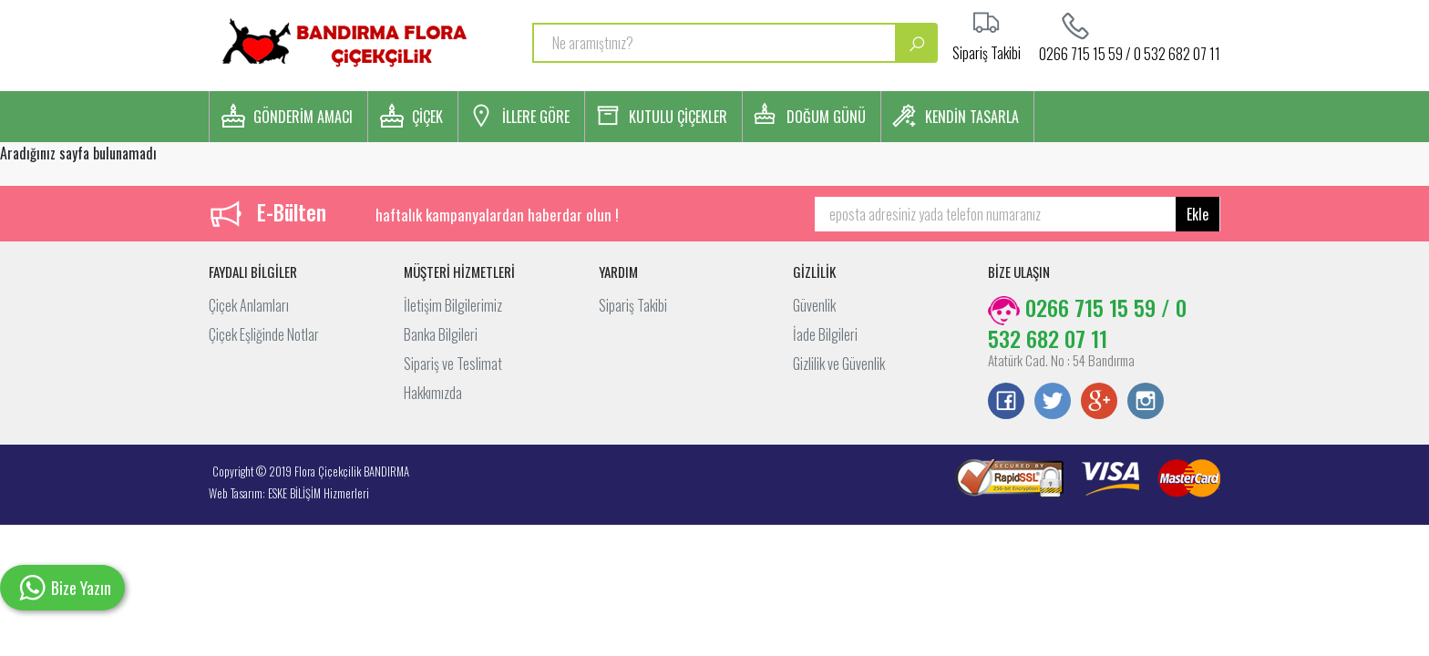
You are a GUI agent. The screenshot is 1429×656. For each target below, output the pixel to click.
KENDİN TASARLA (972, 117)
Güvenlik (814, 305)
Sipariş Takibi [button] (986, 51)
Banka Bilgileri (441, 334)
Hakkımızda (433, 393)
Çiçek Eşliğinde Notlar (264, 334)
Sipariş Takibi (633, 305)
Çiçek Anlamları (249, 305)
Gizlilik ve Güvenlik (839, 363)
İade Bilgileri (825, 334)
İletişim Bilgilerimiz (453, 305)
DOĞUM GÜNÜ (826, 117)
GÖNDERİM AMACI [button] (303, 117)
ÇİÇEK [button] (427, 117)
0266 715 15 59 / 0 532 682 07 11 (1129, 52)
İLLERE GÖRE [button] (536, 117)
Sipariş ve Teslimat (453, 363)
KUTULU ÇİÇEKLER (678, 117)
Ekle (1197, 214)
